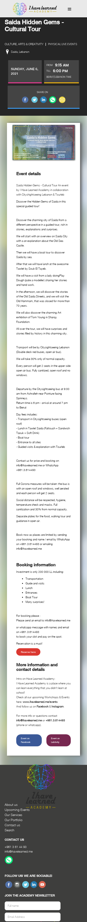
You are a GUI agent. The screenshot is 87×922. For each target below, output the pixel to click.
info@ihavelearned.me (19, 851)
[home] (33, 9)
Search (9, 830)
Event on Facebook (25, 740)
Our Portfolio (14, 820)
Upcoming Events (17, 810)
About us (11, 805)
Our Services (13, 815)
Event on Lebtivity (55, 740)
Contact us (12, 825)
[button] (70, 9)
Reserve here (28, 652)
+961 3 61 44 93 (15, 847)
